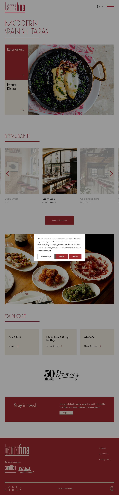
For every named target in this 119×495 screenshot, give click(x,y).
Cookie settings (46, 257)
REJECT (61, 257)
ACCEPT (75, 257)
